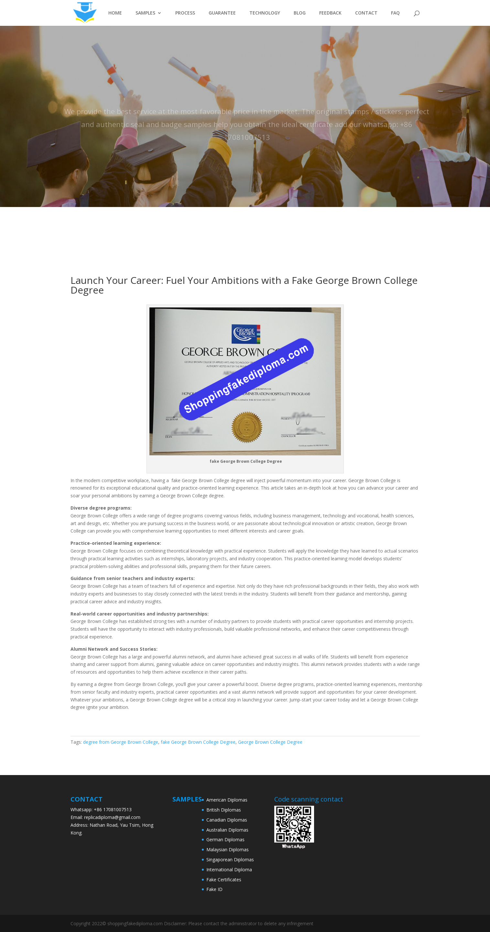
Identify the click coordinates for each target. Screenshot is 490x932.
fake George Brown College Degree (198, 742)
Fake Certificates (223, 879)
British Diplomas (223, 810)
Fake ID (214, 889)
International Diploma (229, 869)
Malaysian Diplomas (227, 849)
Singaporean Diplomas (230, 859)
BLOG (300, 13)
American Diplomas (226, 800)
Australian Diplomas (227, 830)
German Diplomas (225, 839)
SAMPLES (145, 13)
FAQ (395, 13)
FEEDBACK (330, 13)
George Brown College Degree (270, 742)
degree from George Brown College (120, 742)
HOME (115, 13)
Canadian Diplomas (226, 820)
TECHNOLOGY (264, 13)
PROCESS (185, 13)
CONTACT (366, 13)
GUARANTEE (222, 13)
